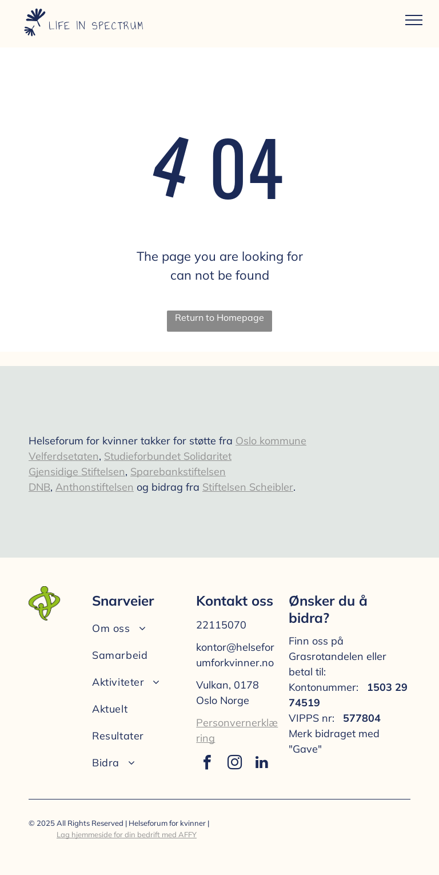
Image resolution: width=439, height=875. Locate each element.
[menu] (414, 20)
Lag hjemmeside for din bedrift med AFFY (127, 834)
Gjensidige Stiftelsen (77, 471)
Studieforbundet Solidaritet (168, 456)
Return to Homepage (219, 317)
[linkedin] (262, 763)
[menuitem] (141, 628)
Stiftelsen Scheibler (247, 487)
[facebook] (207, 763)
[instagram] (234, 763)
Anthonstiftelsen (94, 487)
